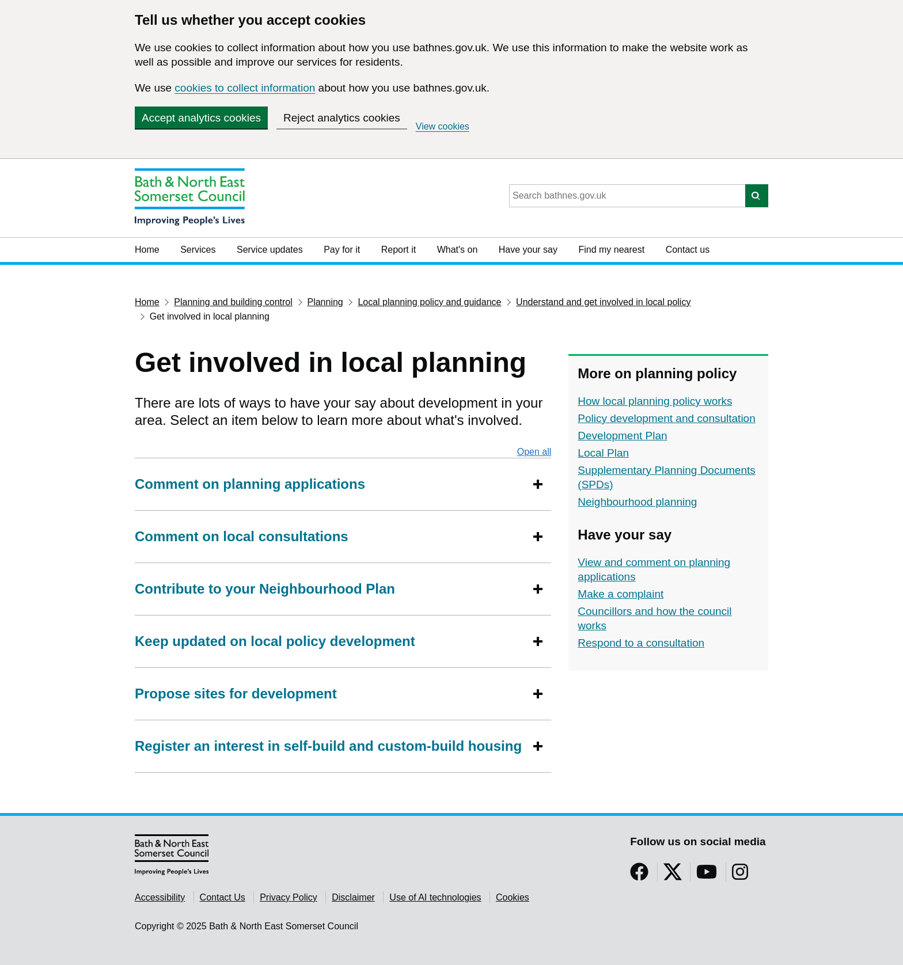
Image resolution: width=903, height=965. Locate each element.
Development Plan (622, 436)
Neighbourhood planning (637, 502)
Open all (534, 451)
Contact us (687, 249)
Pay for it (342, 249)
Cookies (512, 897)
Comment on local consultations (241, 536)
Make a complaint (620, 594)
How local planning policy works (655, 401)
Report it (398, 249)
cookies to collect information (244, 88)
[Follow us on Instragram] (740, 875)
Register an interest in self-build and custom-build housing (328, 746)
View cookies (442, 126)
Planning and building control (233, 302)
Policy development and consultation (666, 418)
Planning (325, 302)
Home (147, 249)
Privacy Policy (288, 897)
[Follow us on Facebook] (639, 875)
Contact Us (222, 897)
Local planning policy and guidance (429, 302)
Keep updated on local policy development (275, 641)
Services (197, 249)
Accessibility (160, 897)
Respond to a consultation (641, 643)
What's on (457, 249)
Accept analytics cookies (201, 118)
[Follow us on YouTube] (706, 875)
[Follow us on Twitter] (672, 875)
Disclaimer (353, 897)
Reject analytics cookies (341, 118)
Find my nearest (611, 249)
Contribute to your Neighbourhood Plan (265, 589)
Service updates (270, 249)
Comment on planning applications (252, 484)
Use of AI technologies (435, 897)
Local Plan (603, 453)
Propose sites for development (236, 693)
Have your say (528, 249)
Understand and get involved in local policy (603, 302)
